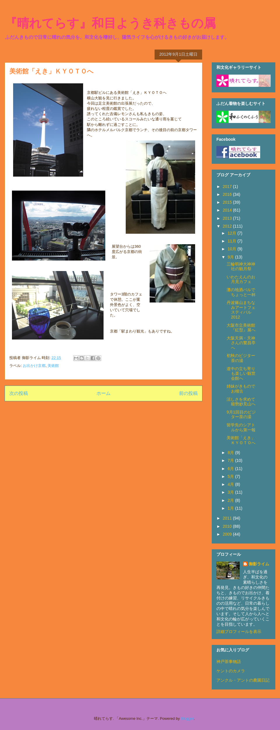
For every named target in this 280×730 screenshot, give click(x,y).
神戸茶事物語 (228, 661)
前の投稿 (188, 393)
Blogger (187, 718)
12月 (232, 233)
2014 (228, 210)
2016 (228, 194)
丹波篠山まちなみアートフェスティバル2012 (241, 309)
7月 (231, 460)
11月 (232, 241)
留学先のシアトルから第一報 (241, 427)
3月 (231, 492)
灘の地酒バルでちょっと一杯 (241, 292)
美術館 (53, 365)
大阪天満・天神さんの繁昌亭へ (241, 343)
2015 (228, 202)
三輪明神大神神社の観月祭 (241, 266)
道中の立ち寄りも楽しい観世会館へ (241, 373)
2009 (228, 534)
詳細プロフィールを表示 (238, 631)
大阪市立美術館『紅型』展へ (241, 328)
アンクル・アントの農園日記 (243, 680)
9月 (231, 257)
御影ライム (259, 564)
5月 (231, 476)
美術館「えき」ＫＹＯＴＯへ (241, 440)
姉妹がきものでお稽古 (241, 388)
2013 (228, 218)
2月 (231, 500)
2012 (228, 226)
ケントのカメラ (230, 671)
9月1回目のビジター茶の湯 (241, 414)
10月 (232, 249)
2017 (228, 186)
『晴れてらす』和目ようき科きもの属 (110, 23)
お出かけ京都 (34, 365)
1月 (231, 508)
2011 (228, 518)
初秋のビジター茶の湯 (241, 358)
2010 (228, 526)
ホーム (104, 393)
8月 (231, 452)
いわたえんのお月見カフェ (241, 279)
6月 (231, 468)
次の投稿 (18, 393)
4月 (231, 484)
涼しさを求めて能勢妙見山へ (241, 402)
